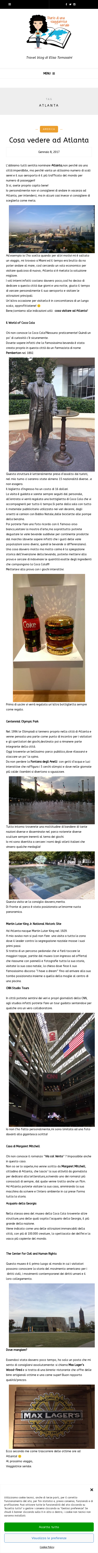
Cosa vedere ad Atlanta (49, 140)
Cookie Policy (47, 1547)
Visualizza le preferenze (49, 1538)
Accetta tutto (49, 1527)
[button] (92, 1490)
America (49, 129)
